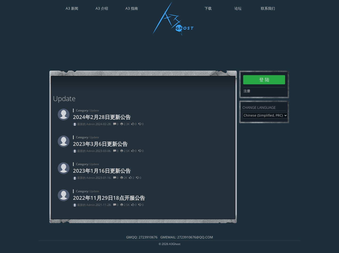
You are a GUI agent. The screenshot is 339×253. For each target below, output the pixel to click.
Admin (91, 124)
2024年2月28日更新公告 (102, 116)
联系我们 (268, 8)
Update (94, 110)
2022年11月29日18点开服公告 (109, 197)
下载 (208, 8)
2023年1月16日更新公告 (102, 170)
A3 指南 (131, 8)
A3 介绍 (102, 8)
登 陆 (264, 80)
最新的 (81, 124)
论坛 (238, 8)
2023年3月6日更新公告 (100, 143)
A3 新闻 (72, 8)
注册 (247, 91)
